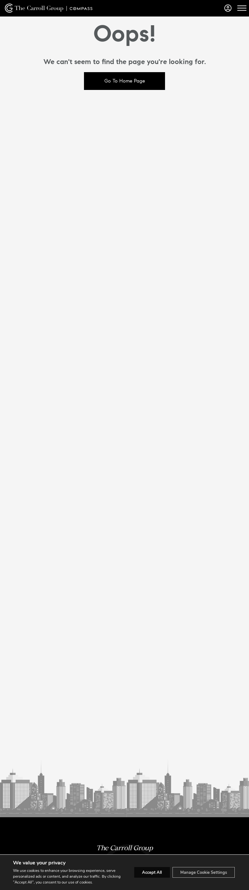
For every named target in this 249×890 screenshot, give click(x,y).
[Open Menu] (242, 8)
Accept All (141, 869)
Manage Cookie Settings (199, 869)
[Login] (227, 8)
